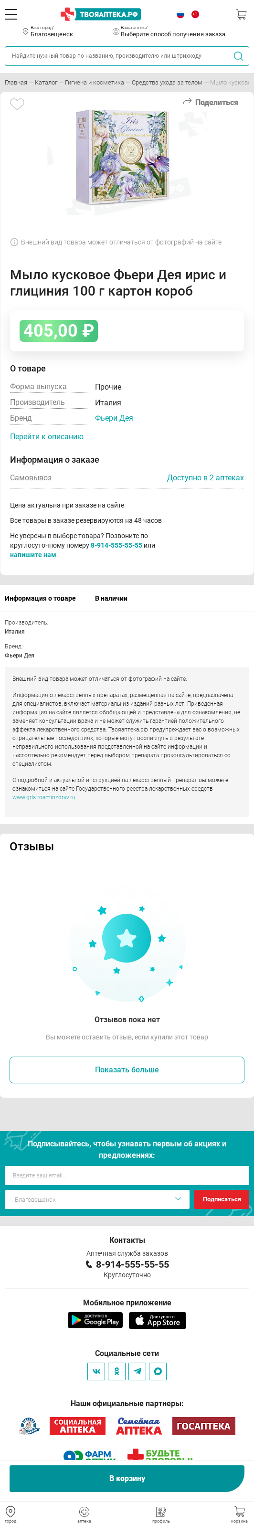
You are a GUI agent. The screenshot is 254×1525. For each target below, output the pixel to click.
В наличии (111, 598)
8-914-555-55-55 (116, 545)
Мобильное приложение (127, 1302)
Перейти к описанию (47, 436)
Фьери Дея (114, 418)
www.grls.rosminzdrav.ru (43, 797)
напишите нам (33, 555)
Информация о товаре (40, 598)
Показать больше (127, 1069)
